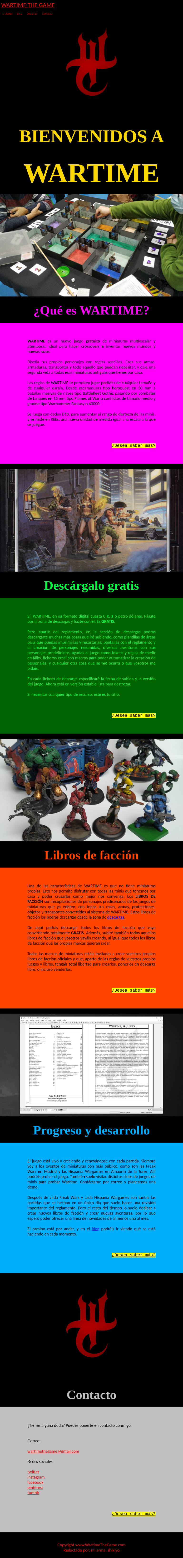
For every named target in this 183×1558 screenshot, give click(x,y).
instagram (36, 1477)
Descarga (32, 13)
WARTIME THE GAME (28, 5)
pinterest (35, 1487)
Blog (19, 13)
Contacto (47, 13)
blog (95, 1228)
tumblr (33, 1492)
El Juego (7, 13)
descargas (115, 917)
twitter (33, 1472)
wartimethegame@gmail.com (53, 1451)
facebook (35, 1482)
